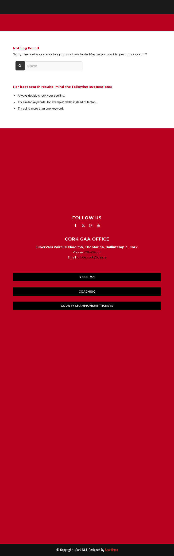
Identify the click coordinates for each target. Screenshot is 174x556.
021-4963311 (92, 252)
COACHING (87, 291)
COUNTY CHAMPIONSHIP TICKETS (87, 305)
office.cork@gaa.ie (92, 257)
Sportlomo (111, 550)
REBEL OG (87, 277)
